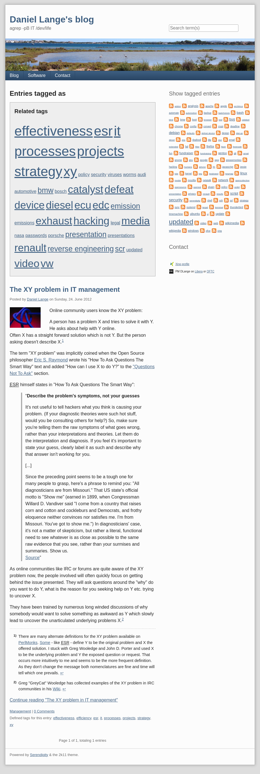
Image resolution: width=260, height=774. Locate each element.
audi (142, 174)
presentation (85, 234)
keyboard (214, 173)
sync (177, 207)
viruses (115, 174)
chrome (179, 126)
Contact (62, 75)
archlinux (238, 106)
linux (243, 173)
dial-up (239, 133)
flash (223, 146)
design (225, 133)
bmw (45, 190)
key (200, 173)
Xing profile (182, 264)
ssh (221, 200)
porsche (56, 235)
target (205, 207)
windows (193, 230)
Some (45, 642)
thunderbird (236, 207)
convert (207, 126)
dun (220, 140)
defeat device (208, 133)
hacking (91, 221)
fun (170, 153)
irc (214, 166)
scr (120, 249)
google (204, 160)
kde (176, 173)
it (117, 131)
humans (188, 167)
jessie (243, 166)
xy (70, 171)
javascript (227, 166)
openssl (197, 187)
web (215, 223)
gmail (246, 153)
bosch (61, 191)
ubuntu (195, 213)
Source (32, 557)
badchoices (223, 113)
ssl (231, 200)
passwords (36, 235)
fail (186, 146)
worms (129, 174)
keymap (229, 173)
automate (174, 112)
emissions (24, 222)
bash (240, 112)
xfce (208, 230)
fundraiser (186, 153)
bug (232, 119)
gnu (191, 160)
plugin (211, 187)
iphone (202, 167)
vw (47, 263)
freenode (237, 146)
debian (174, 133)
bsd (220, 120)
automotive (25, 191)
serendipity (194, 200)
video (27, 263)
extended (173, 146)
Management (20, 711)
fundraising (205, 153)
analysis (193, 106)
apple (223, 106)
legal (115, 222)
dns (183, 140)
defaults (190, 133)
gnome (178, 160)
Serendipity (39, 755)
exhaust (54, 221)
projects (100, 151)
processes (45, 151)
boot (194, 119)
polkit (237, 187)
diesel (59, 205)
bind (171, 120)
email (232, 139)
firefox (210, 146)
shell (209, 200)
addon (178, 106)
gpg (217, 160)
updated (134, 249)
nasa (19, 235)
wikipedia (175, 230)
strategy (38, 171)
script (234, 193)
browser (208, 120)
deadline (235, 126)
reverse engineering (81, 249)
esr (103, 131)
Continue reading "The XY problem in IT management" (64, 700)
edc (100, 205)
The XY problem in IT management (65, 289)
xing (219, 230)
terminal (219, 207)
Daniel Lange (37, 299)
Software (37, 75)
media (135, 221)
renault (31, 248)
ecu (83, 205)
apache (209, 106)
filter (197, 146)
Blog (14, 75)
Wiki (56, 689)
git (235, 153)
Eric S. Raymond (51, 360)
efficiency (83, 718)
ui (207, 214)
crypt (220, 126)
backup (207, 112)
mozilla (192, 180)
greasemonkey (234, 160)
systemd (191, 207)
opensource (180, 187)
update (219, 213)
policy (84, 174)
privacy (192, 193)
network (223, 180)
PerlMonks (28, 642)
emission (125, 206)
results (220, 194)
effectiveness (54, 131)
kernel (188, 173)
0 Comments (44, 711)
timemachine (176, 214)
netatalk (207, 180)
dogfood (196, 139)
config (193, 126)
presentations (121, 235)
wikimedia (232, 223)
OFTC (210, 271)
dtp (209, 139)
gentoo (222, 153)
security (98, 174)
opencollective (242, 180)
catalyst (85, 189)
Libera (199, 271)
